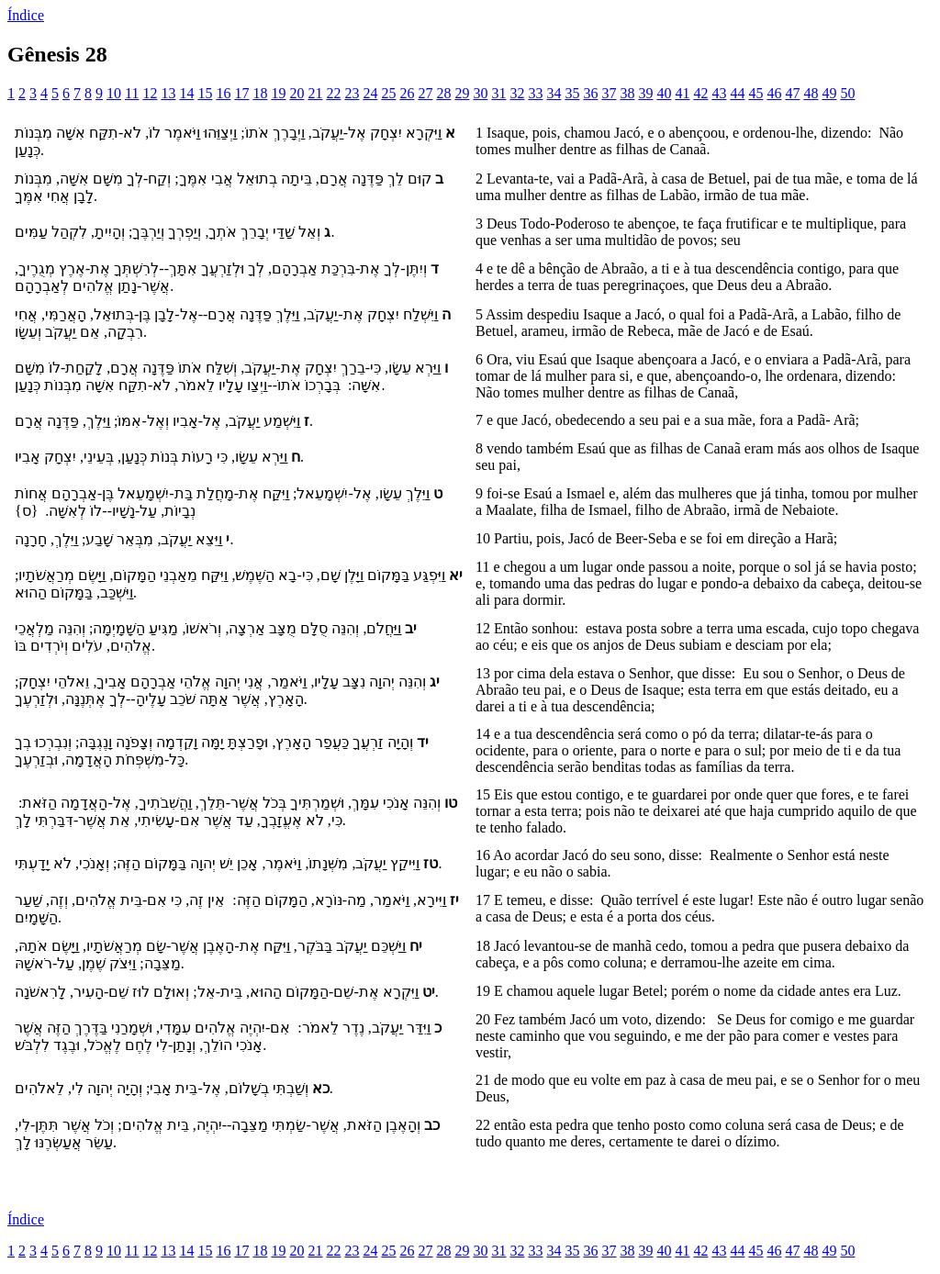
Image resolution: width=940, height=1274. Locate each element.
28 (443, 93)
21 (315, 93)
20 (296, 93)
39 (645, 93)
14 (186, 93)
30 (480, 93)
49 (829, 93)
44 (737, 93)
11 (132, 93)
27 (425, 93)
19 (278, 93)
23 (351, 93)
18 (259, 93)
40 (663, 93)
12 (149, 93)
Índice (25, 15)
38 (627, 93)
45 (755, 93)
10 (113, 93)
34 (553, 93)
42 (700, 93)
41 (682, 93)
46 (774, 93)
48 (810, 93)
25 (388, 93)
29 (461, 93)
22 (333, 93)
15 (204, 93)
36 (590, 93)
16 (223, 93)
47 (792, 93)
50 (847, 93)
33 (535, 93)
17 (241, 93)
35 (572, 93)
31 (498, 93)
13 (168, 93)
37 (608, 93)
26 (406, 93)
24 (370, 93)
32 (516, 93)
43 (718, 93)
